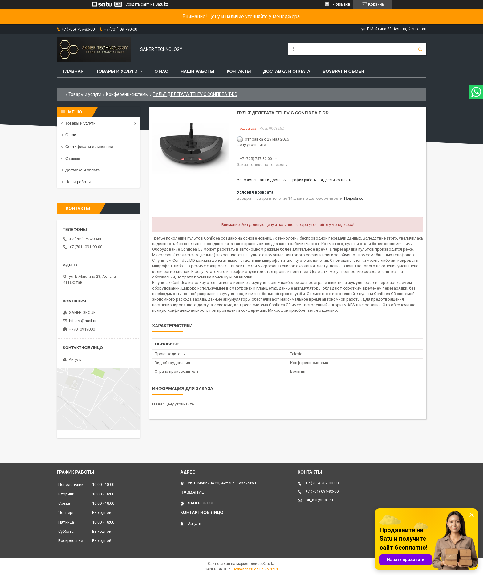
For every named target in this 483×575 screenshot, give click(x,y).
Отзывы (72, 158)
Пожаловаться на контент (255, 569)
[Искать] (420, 49)
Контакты (239, 71)
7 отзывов (341, 4)
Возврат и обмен (343, 71)
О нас (161, 71)
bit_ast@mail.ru (82, 320)
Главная (73, 71)
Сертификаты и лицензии (89, 146)
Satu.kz (268, 563)
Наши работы (197, 71)
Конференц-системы (127, 94)
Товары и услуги (117, 71)
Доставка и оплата (286, 71)
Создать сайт (137, 4)
